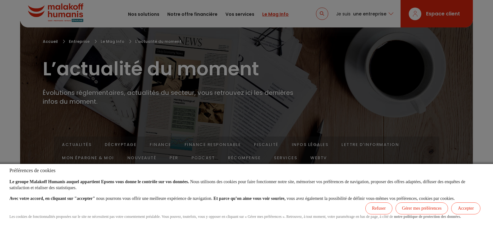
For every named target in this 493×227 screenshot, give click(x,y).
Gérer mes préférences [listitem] (422, 208)
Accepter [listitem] (466, 208)
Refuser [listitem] (379, 208)
